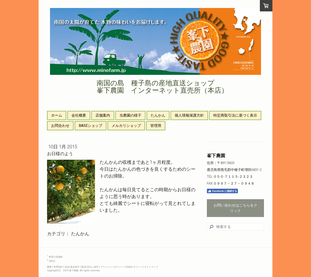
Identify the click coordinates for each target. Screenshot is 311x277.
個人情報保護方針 (189, 115)
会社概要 (78, 115)
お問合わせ (60, 125)
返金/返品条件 (72, 266)
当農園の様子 (130, 115)
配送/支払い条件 (90, 266)
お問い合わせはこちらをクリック (235, 208)
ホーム (56, 115)
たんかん (158, 115)
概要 (49, 266)
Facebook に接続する (222, 191)
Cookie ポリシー (133, 266)
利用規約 (58, 266)
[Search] (235, 227)
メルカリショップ (126, 125)
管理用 (155, 125)
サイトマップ (151, 266)
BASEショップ (90, 125)
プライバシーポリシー (111, 266)
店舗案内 (102, 115)
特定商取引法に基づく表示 (235, 115)
